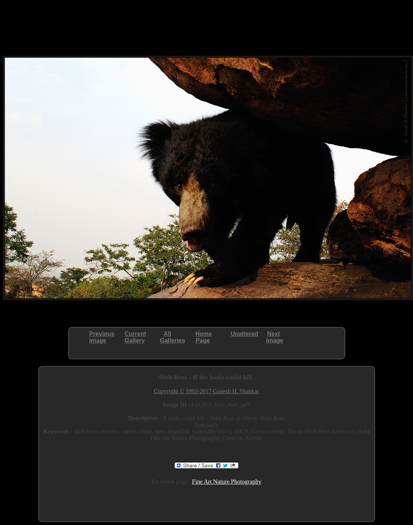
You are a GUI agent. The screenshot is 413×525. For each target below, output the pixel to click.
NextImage (274, 337)
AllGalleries (172, 337)
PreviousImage (102, 337)
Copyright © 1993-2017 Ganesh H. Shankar (206, 391)
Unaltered (244, 334)
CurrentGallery (135, 337)
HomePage (204, 337)
